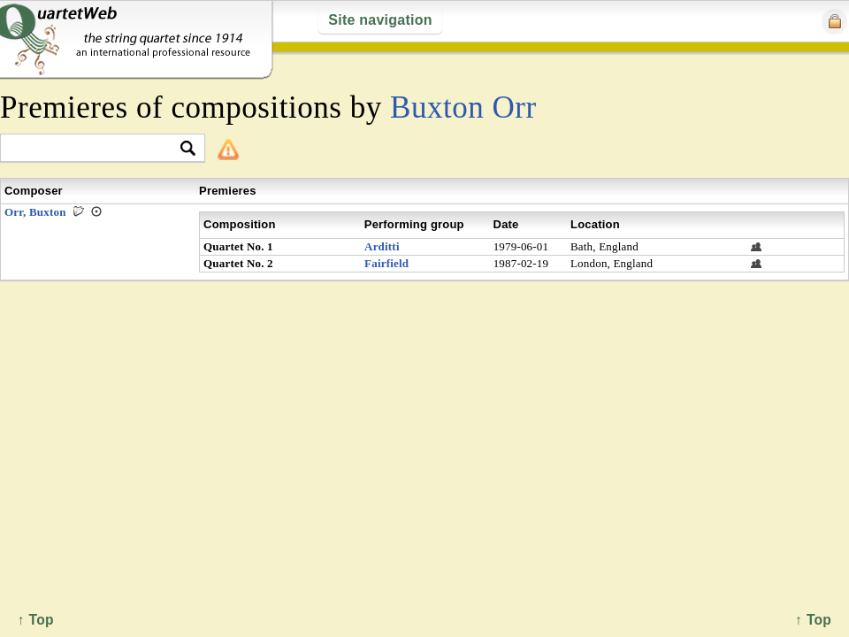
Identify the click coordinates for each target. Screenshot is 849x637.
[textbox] (95, 149)
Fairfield (386, 263)
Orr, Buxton (35, 212)
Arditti (382, 246)
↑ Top (813, 619)
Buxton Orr (463, 107)
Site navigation (380, 19)
